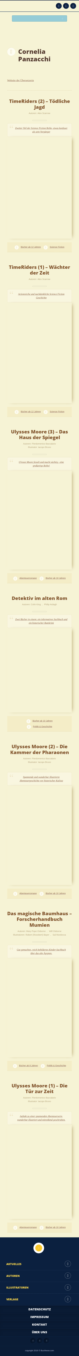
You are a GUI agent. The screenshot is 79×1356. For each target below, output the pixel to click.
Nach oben (38, 1248)
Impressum (39, 1317)
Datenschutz (39, 1309)
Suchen (63, 18)
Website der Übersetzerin (20, 80)
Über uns (39, 1332)
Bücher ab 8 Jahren (28, 1065)
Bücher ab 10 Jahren (56, 578)
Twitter (73, 6)
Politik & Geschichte (42, 726)
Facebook (66, 6)
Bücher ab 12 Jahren (31, 247)
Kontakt (39, 1324)
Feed (59, 6)
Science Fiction (57, 247)
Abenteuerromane (28, 578)
